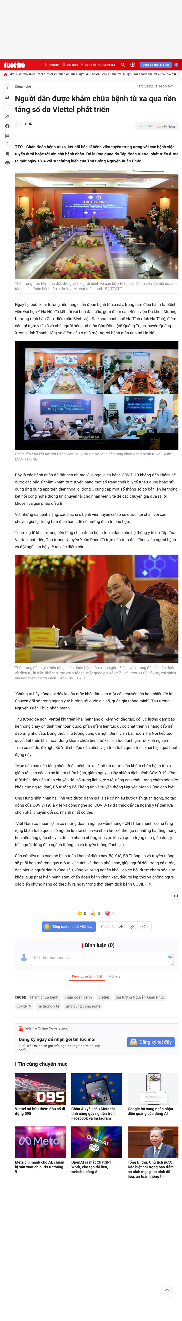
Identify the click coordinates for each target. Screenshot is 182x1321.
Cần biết (88, 65)
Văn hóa (159, 74)
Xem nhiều (29, 74)
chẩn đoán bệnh (78, 997)
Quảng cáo (106, 64)
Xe (119, 74)
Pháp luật (77, 74)
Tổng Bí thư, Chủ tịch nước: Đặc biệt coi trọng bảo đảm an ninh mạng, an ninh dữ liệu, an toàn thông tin (151, 1169)
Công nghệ (109, 74)
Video (41, 74)
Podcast (51, 65)
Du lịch (127, 74)
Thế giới (64, 74)
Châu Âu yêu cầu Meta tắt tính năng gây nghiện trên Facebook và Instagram (93, 1114)
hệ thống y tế (48, 1006)
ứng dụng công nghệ (83, 1006)
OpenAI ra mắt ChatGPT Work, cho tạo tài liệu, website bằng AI (91, 1167)
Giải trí (171, 74)
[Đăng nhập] (133, 65)
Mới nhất (16, 74)
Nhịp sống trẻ (143, 74)
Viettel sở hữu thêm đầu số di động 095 (40, 1111)
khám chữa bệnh (44, 997)
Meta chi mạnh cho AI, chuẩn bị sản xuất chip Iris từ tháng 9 (39, 1167)
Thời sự (52, 74)
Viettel (103, 997)
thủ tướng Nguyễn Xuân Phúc (140, 997)
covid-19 (24, 1006)
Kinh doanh (93, 74)
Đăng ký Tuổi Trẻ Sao (156, 64)
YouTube (69, 65)
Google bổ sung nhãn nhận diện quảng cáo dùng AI (150, 1111)
